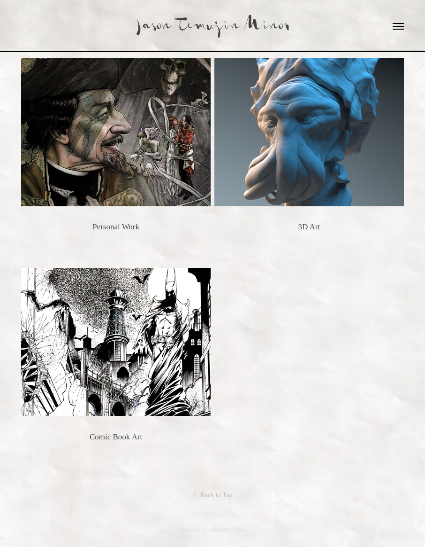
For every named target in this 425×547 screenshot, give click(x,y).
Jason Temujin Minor (212, 26)
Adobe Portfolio (226, 529)
